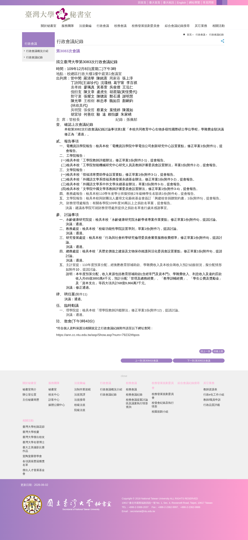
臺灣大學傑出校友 (34, 437)
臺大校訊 (168, 2)
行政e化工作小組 (213, 394)
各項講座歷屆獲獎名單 (34, 463)
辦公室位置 (29, 394)
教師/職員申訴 (212, 399)
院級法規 (79, 410)
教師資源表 (210, 389)
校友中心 (53, 394)
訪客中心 (53, 399)
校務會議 (120, 26)
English (181, 2)
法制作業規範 (82, 389)
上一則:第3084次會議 (146, 360)
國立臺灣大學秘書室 (58, 15)
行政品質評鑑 (211, 404)
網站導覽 (194, 2)
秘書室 (52, 389)
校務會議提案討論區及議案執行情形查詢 (137, 403)
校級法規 (79, 404)
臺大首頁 (154, 2)
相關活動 (218, 26)
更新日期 (26, 484)
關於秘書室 (48, 26)
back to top (238, 530)
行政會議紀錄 (34, 57)
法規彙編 (85, 26)
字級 (219, 2)
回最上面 (218, 351)
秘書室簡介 (29, 389)
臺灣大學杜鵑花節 (34, 426)
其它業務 (201, 26)
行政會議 (103, 26)
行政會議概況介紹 (37, 51)
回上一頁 (205, 351)
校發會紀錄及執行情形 (163, 404)
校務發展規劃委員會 (146, 26)
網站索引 (224, 2)
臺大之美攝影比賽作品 (34, 449)
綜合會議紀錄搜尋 (177, 26)
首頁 (189, 34)
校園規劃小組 (160, 411)
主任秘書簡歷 (31, 399)
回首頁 (142, 2)
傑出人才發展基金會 (34, 472)
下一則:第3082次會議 (198, 360)
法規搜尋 (79, 399)
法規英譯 (79, 394)
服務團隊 (67, 26)
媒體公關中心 (56, 404)
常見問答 (208, 2)
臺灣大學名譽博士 (34, 442)
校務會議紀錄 (134, 394)
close (124, 376)
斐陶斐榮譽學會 (32, 456)
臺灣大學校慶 (31, 431)
